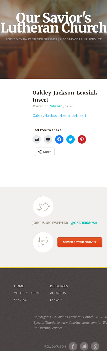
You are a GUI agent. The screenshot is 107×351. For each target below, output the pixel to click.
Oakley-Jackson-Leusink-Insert (59, 115)
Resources (59, 286)
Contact (21, 300)
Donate (56, 300)
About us (58, 293)
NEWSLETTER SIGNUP (80, 242)
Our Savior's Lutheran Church (53, 22)
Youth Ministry (27, 293)
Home (19, 286)
